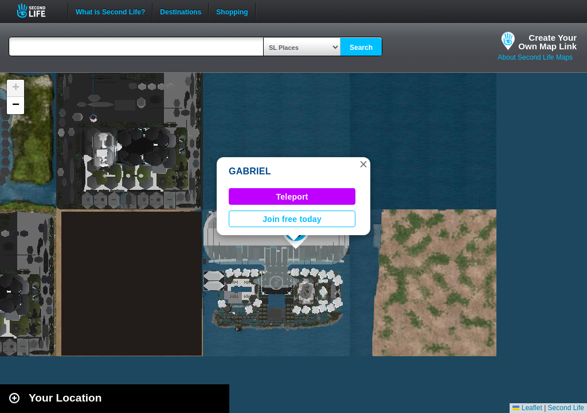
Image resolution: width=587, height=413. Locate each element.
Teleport (292, 196)
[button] (363, 164)
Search (361, 48)
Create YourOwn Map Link (547, 42)
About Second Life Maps (535, 57)
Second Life (37, 10)
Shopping (232, 11)
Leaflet (527, 408)
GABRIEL (250, 171)
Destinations (180, 11)
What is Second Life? (110, 11)
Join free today (292, 219)
